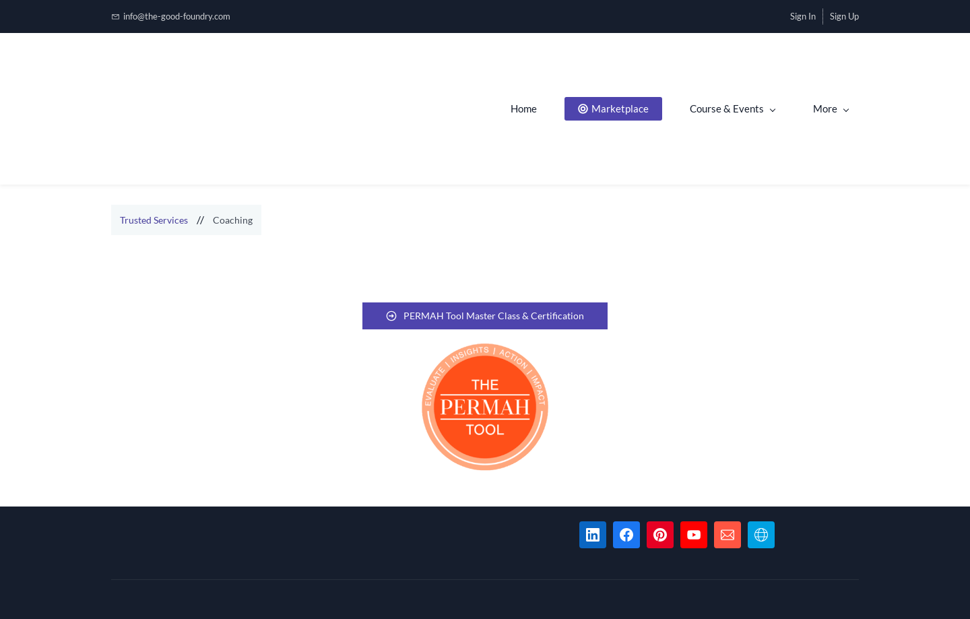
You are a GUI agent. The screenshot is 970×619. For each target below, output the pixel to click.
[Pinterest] (660, 534)
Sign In (803, 16)
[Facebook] (626, 534)
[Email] (727, 534)
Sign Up (844, 16)
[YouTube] (693, 534)
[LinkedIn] (592, 534)
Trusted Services (154, 220)
